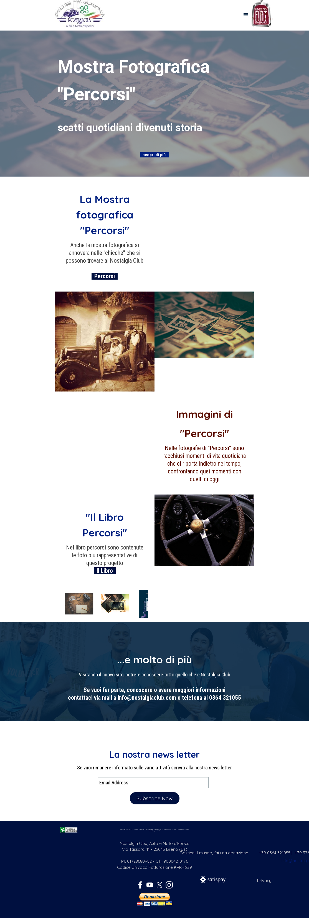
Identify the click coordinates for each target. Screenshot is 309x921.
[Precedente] (61, 604)
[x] (159, 885)
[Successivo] (148, 604)
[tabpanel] (263, 16)
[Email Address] (153, 782)
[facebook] (140, 885)
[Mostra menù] (245, 15)
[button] (79, 604)
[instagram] (169, 885)
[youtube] (150, 885)
